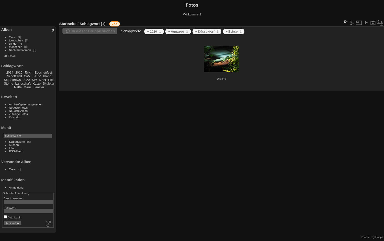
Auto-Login (13, 217)
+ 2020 (154, 31)
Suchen (14, 144)
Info (11, 148)
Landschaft (16, 40)
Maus (27, 87)
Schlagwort (90, 24)
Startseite (67, 24)
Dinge (13, 43)
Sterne (8, 83)
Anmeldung (16, 187)
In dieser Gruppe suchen (93, 31)
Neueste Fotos (18, 107)
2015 (18, 72)
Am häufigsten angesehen (26, 104)
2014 (9, 72)
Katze (37, 83)
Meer (42, 80)
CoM (27, 76)
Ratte (18, 87)
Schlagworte (17, 141)
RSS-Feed (16, 151)
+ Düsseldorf (206, 31)
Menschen (15, 46)
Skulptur (48, 83)
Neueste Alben (18, 110)
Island (47, 76)
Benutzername (13, 198)
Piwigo (379, 237)
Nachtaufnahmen (20, 49)
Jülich (28, 72)
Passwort (9, 207)
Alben (6, 29)
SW (34, 80)
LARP (37, 76)
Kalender (15, 117)
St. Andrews (12, 80)
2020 (26, 80)
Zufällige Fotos (18, 113)
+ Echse (234, 31)
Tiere (12, 37)
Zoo (114, 24)
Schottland (14, 76)
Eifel (51, 80)
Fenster (39, 87)
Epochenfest (43, 72)
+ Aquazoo (178, 31)
